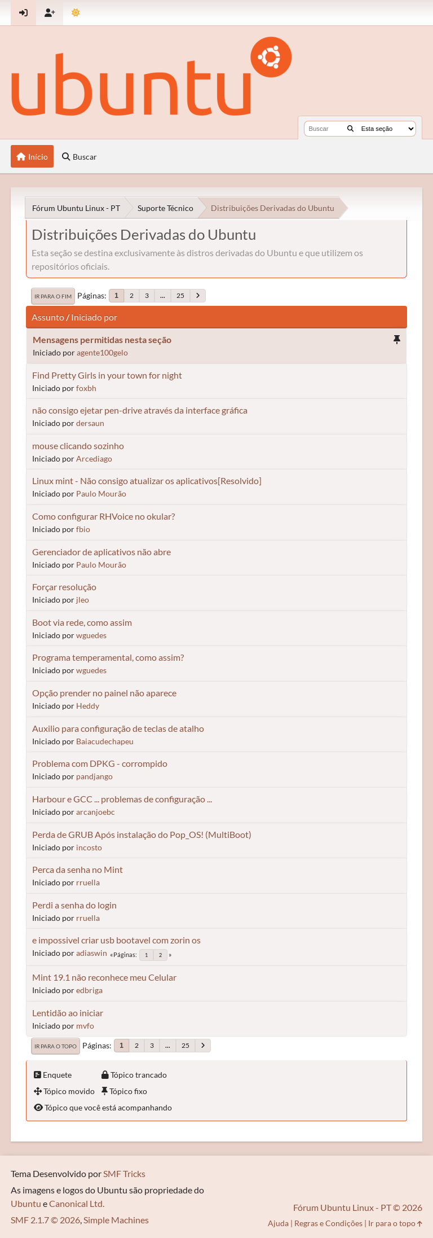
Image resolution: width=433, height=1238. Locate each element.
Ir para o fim (53, 296)
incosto (89, 847)
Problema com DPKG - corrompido (99, 763)
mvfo (85, 1025)
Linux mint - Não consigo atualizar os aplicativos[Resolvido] (147, 480)
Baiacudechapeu (105, 741)
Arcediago (94, 458)
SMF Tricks (124, 1173)
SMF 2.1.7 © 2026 (45, 1219)
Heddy (87, 705)
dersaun (90, 423)
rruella (88, 882)
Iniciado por (94, 316)
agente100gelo (102, 352)
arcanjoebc (95, 811)
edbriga (89, 990)
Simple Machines (116, 1219)
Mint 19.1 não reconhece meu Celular (104, 977)
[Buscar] (350, 129)
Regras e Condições (328, 1223)
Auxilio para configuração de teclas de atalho (118, 728)
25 (180, 295)
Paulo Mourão (101, 493)
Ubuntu (26, 1203)
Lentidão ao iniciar (67, 1012)
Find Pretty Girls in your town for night (107, 375)
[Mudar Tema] (76, 12)
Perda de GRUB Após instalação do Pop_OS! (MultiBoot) (141, 834)
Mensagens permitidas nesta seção (102, 339)
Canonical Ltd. (76, 1203)
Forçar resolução (64, 586)
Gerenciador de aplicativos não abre (101, 551)
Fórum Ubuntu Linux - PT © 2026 (357, 1207)
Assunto (48, 316)
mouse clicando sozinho (78, 445)
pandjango (94, 776)
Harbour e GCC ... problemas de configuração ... (122, 798)
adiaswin (91, 953)
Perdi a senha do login (74, 904)
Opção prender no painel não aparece (104, 692)
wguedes (91, 635)
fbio (83, 529)
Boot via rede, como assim (82, 622)
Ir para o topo (55, 1046)
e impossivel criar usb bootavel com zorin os (116, 939)
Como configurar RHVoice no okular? (103, 516)
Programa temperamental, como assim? (108, 657)
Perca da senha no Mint (77, 869)
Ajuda (278, 1223)
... (162, 295)
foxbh (86, 388)
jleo (82, 599)
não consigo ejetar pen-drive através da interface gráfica (140, 410)
